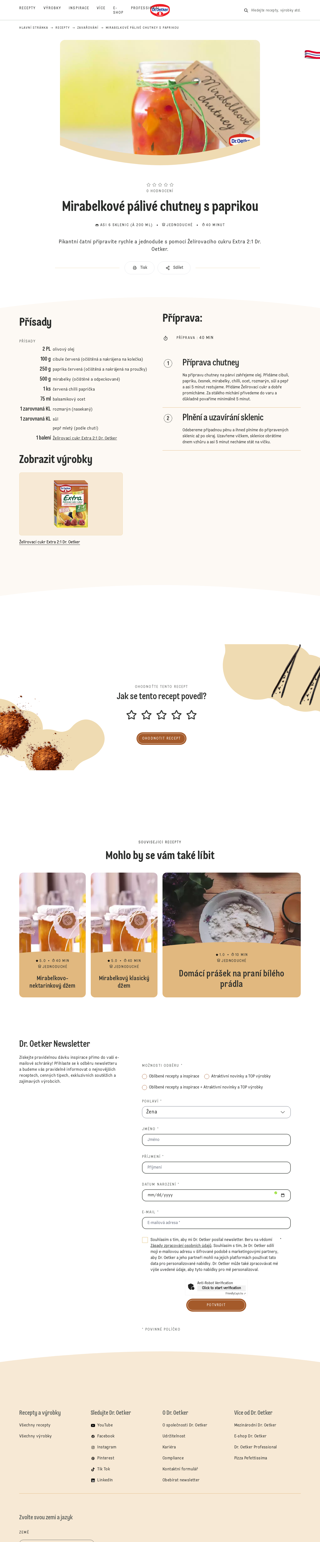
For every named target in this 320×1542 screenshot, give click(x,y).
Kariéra (169, 1447)
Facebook (105, 1436)
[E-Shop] (122, 10)
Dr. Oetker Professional (255, 1447)
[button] (160, 175)
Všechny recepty (35, 1425)
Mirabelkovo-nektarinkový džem (52, 935)
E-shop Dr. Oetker (250, 1436)
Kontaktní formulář (180, 1469)
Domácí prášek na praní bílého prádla (231, 935)
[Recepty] (31, 10)
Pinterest (105, 1458)
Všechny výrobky (35, 1436)
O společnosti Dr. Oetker (185, 1425)
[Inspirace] (83, 10)
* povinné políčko (161, 1329)
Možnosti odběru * (162, 1066)
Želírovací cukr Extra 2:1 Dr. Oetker (85, 439)
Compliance (173, 1458)
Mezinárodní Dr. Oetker (255, 1425)
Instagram (106, 1447)
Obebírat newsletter (181, 1480)
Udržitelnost (174, 1436)
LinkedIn (105, 1480)
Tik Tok (103, 1469)
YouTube (105, 1425)
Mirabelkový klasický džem (124, 935)
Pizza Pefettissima (250, 1458)
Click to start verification (221, 1288)
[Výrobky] (56, 10)
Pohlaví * (152, 1101)
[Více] (105, 10)
